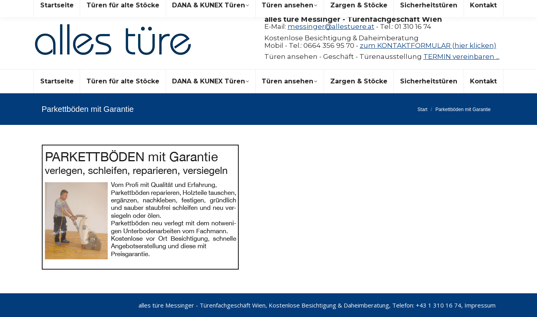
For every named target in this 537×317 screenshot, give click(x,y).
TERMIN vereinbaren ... (461, 56)
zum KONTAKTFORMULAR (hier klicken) (428, 45)
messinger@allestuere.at (331, 26)
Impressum (480, 305)
